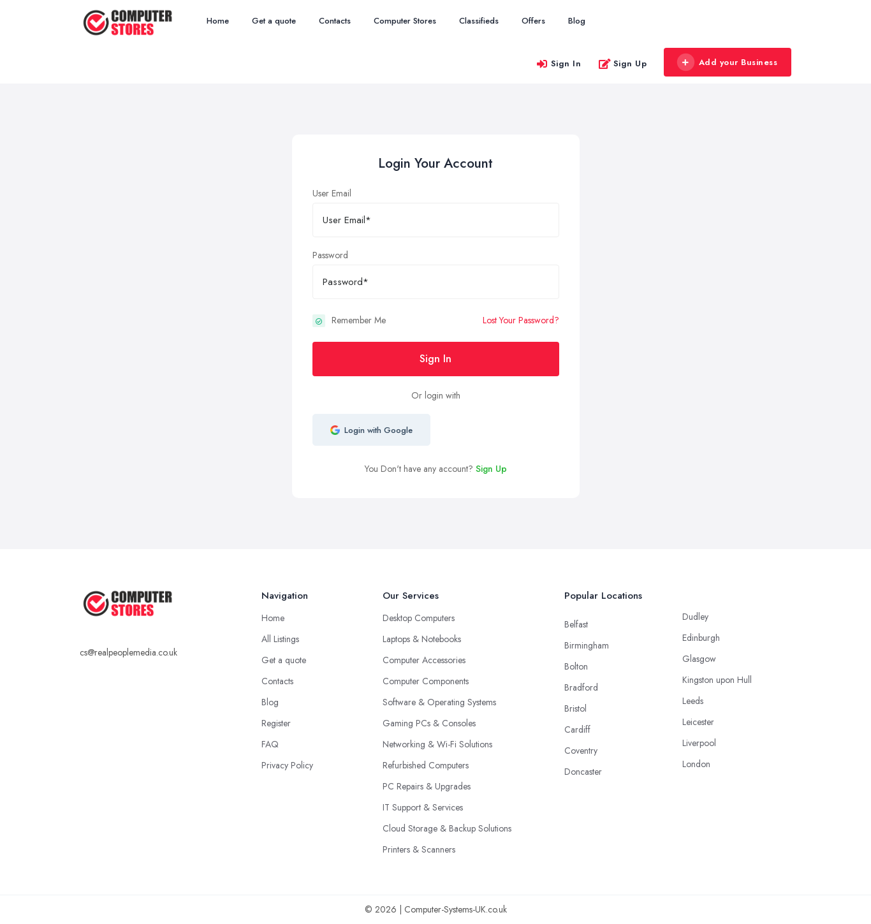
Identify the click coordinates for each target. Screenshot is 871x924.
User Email (331, 193)
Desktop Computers (419, 618)
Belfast (576, 624)
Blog (576, 21)
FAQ (270, 744)
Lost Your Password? (521, 320)
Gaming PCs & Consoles (429, 723)
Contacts (335, 21)
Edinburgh (701, 637)
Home (218, 21)
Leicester (698, 721)
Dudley (695, 616)
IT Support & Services (423, 807)
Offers (533, 21)
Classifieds (479, 21)
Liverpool (699, 743)
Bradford (581, 687)
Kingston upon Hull (717, 679)
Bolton (576, 666)
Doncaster (583, 771)
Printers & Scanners (419, 849)
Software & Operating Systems (439, 702)
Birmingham (586, 645)
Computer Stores (405, 21)
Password (330, 255)
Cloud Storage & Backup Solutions (447, 828)
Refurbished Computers (426, 765)
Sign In (558, 63)
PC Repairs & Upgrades (427, 786)
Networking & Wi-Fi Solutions (437, 744)
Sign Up (623, 63)
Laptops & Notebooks (422, 639)
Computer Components (426, 681)
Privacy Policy (287, 765)
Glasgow (699, 658)
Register (276, 723)
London (696, 764)
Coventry (580, 750)
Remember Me (359, 320)
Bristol (575, 708)
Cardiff (577, 729)
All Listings (280, 639)
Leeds (692, 700)
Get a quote (274, 21)
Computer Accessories (424, 660)
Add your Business (727, 62)
